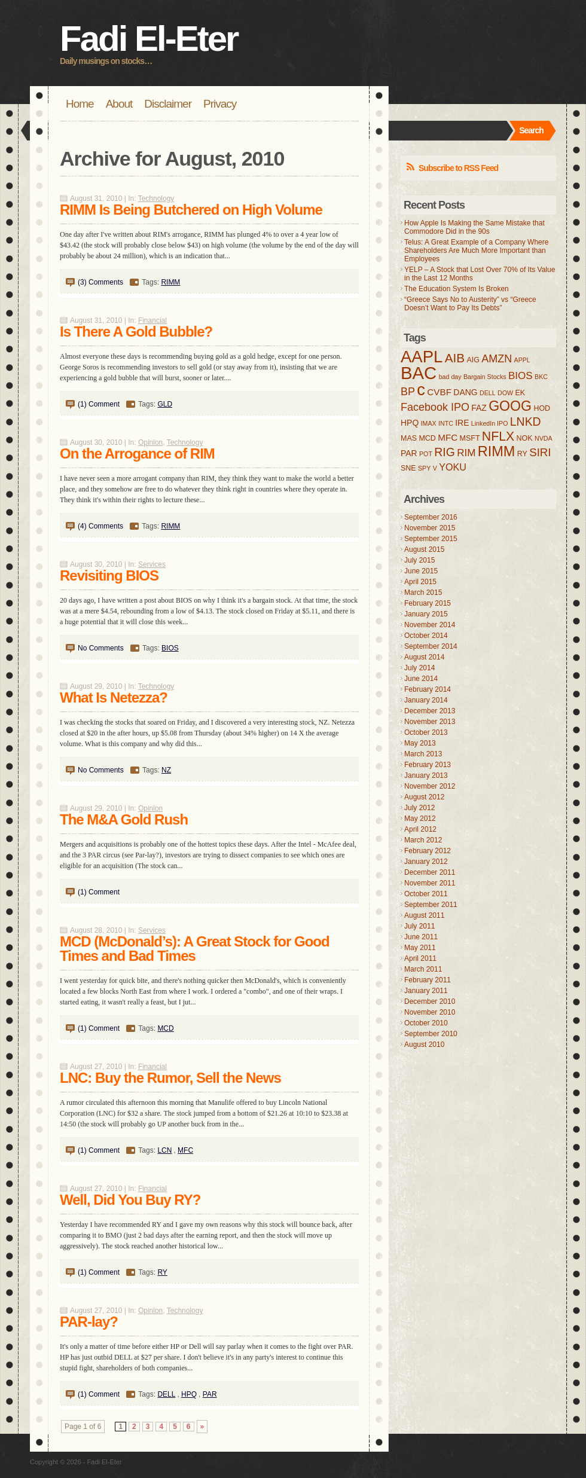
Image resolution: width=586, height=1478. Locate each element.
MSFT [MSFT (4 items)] (470, 438)
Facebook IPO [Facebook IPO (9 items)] (435, 407)
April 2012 (420, 829)
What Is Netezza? (113, 697)
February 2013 (427, 765)
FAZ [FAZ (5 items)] (479, 408)
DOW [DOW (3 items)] (505, 392)
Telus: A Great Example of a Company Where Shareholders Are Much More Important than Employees (476, 250)
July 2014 (419, 668)
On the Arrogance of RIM (137, 453)
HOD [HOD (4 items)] (541, 408)
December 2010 (429, 1001)
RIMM (170, 282)
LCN (164, 1150)
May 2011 (420, 947)
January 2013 (426, 775)
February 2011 (427, 980)
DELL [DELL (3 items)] (488, 392)
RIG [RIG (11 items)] (444, 452)
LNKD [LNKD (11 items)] (525, 421)
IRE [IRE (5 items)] (462, 422)
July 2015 (419, 560)
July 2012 (419, 808)
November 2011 (429, 883)
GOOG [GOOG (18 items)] (510, 406)
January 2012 (426, 861)
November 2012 (429, 786)
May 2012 (420, 818)
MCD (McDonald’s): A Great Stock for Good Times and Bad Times (194, 948)
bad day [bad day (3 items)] (450, 376)
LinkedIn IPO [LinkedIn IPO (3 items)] (489, 423)
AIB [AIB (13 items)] (455, 358)
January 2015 (426, 614)
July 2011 (419, 926)
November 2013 (429, 721)
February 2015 (427, 603)
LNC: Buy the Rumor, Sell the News (170, 1078)
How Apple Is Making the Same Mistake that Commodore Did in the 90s (474, 227)
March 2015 (423, 592)
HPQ (189, 1394)
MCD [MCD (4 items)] (427, 438)
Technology (156, 198)
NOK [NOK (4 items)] (525, 438)
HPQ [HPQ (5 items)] (410, 422)
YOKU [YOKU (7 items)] (452, 467)
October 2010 (426, 1023)
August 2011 (424, 915)
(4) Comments (100, 526)
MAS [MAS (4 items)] (409, 438)
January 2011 (426, 991)
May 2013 (420, 743)
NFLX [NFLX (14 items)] (498, 436)
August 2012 (424, 797)
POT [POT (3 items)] (425, 453)
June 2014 (421, 678)
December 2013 (429, 711)
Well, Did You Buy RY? (130, 1200)
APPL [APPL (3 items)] (522, 360)
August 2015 (424, 549)
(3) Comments (100, 282)
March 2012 (423, 840)
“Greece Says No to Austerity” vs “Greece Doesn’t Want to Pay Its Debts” (470, 303)
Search (531, 130)
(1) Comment (99, 404)
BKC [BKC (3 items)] (541, 376)
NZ (166, 770)
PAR (210, 1394)
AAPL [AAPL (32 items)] (421, 356)
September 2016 (430, 517)
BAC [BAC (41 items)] (419, 373)
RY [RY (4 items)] (522, 454)
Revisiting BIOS (109, 575)
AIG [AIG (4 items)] (473, 360)
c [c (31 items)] (421, 389)
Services (152, 564)
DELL (166, 1394)
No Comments (101, 648)
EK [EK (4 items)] (520, 393)
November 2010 (429, 1012)
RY (162, 1272)
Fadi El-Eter (148, 39)
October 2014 (426, 635)
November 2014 (429, 625)
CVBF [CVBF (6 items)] (439, 392)
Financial (152, 320)
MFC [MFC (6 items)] (447, 437)
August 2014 (424, 657)
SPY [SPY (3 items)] (424, 468)
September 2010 (430, 1034)
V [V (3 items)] (435, 468)
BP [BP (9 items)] (408, 392)
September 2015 (430, 539)
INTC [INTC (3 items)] (445, 423)
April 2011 (420, 958)
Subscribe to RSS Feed (458, 168)
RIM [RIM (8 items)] (466, 453)
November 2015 (429, 528)
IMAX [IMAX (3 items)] (429, 423)
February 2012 (427, 851)
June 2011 (421, 937)
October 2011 (426, 894)
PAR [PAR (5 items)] (409, 453)
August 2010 (424, 1044)
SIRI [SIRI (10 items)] (540, 452)
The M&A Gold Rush (124, 819)
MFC (185, 1150)
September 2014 (430, 646)
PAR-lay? (89, 1322)
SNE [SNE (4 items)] (408, 468)
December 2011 (429, 872)
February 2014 (427, 689)
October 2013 (426, 732)
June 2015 (421, 571)
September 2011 (430, 904)
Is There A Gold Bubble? (136, 331)
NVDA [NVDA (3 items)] (544, 438)
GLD (164, 404)
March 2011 (423, 969)
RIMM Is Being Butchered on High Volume (191, 209)
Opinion (150, 442)
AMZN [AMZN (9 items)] (496, 359)
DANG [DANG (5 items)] (465, 392)
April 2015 (420, 582)
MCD (165, 1028)
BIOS (170, 648)
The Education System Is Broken (456, 289)
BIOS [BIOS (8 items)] (520, 375)
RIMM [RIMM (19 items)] (496, 451)
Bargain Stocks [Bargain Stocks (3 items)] (484, 376)
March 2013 (423, 754)
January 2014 (426, 700)
